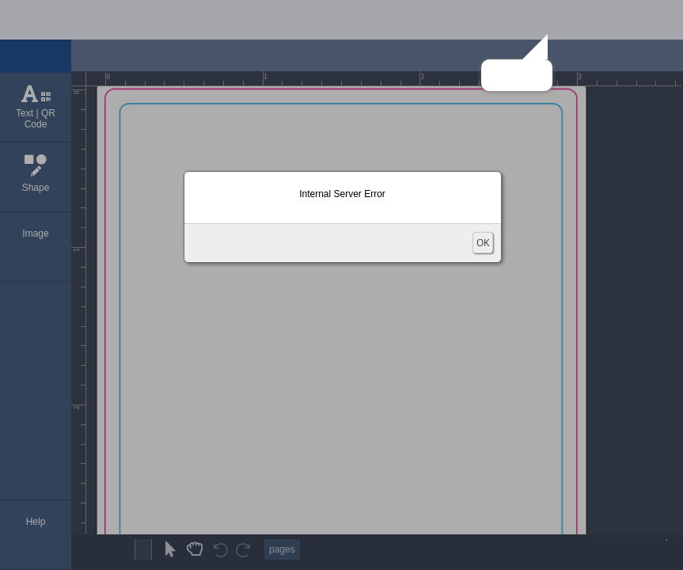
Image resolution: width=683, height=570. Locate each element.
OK (482, 242)
